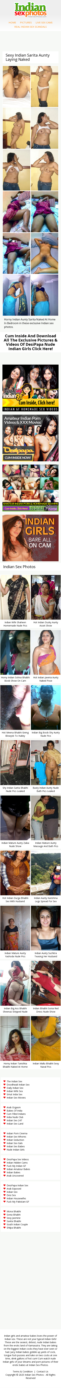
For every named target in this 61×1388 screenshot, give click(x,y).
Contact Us (42, 1371)
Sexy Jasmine (13, 1217)
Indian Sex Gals (15, 1143)
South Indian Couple (17, 1224)
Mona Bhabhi (14, 1211)
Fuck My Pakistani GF (18, 1201)
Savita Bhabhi (14, 1221)
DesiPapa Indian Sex (17, 1185)
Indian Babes (13, 1172)
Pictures (26, 22)
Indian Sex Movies (16, 1097)
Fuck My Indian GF (16, 1165)
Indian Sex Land (15, 1123)
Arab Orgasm (14, 1107)
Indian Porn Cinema (17, 1133)
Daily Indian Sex (15, 1087)
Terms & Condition (23, 1371)
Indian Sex (12, 1191)
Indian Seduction (15, 1139)
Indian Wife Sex (15, 1091)
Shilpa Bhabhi (14, 1227)
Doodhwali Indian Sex (18, 1084)
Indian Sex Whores (16, 1136)
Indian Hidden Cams (17, 1162)
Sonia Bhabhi (13, 1214)
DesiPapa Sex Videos (18, 1159)
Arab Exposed (14, 1188)
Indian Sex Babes (16, 1146)
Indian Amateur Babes (18, 1169)
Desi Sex (11, 1195)
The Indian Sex (14, 1081)
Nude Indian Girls (16, 1149)
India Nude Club (15, 1117)
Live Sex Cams (44, 22)
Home (12, 22)
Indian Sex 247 (14, 1120)
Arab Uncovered (15, 1175)
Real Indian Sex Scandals (30, 26)
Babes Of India (14, 1110)
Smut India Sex (14, 1094)
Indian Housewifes (16, 1198)
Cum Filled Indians (16, 1113)
